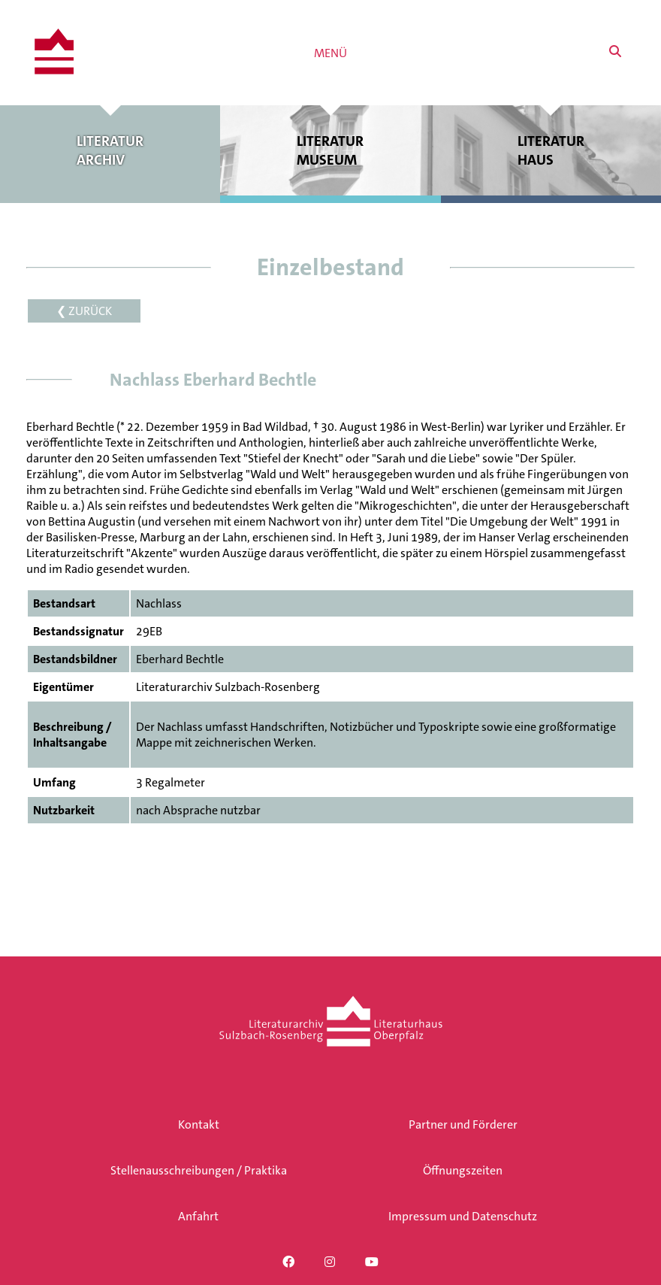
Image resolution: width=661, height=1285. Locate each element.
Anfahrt (198, 1216)
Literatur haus (551, 150)
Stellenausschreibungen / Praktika (198, 1170)
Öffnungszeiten (463, 1170)
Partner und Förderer (463, 1124)
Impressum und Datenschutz (462, 1216)
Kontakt (198, 1124)
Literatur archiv (110, 150)
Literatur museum (330, 150)
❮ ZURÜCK (84, 311)
